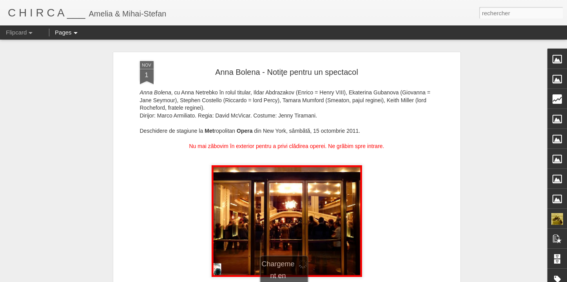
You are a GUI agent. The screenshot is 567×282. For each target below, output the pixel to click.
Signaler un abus (365, 277)
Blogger (339, 277)
